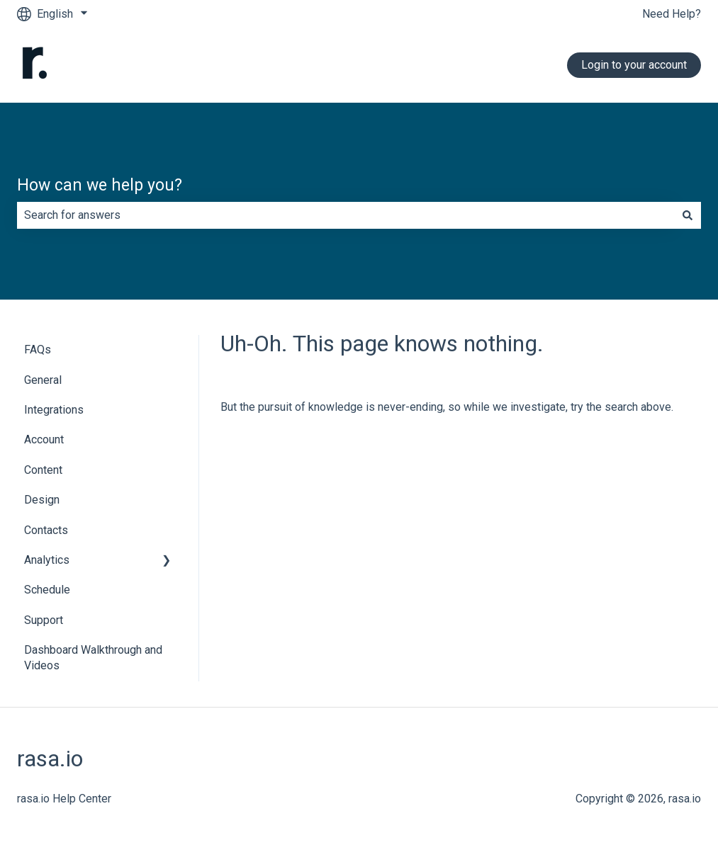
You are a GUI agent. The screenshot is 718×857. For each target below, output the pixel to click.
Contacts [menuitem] (46, 530)
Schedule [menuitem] (47, 589)
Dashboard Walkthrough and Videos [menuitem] (93, 657)
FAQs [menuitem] (37, 349)
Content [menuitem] (43, 470)
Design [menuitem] (42, 499)
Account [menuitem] (44, 439)
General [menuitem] (43, 380)
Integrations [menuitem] (54, 409)
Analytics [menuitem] (46, 560)
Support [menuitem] (43, 620)
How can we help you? (99, 185)
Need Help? (671, 14)
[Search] (687, 215)
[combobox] (345, 215)
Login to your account (634, 65)
